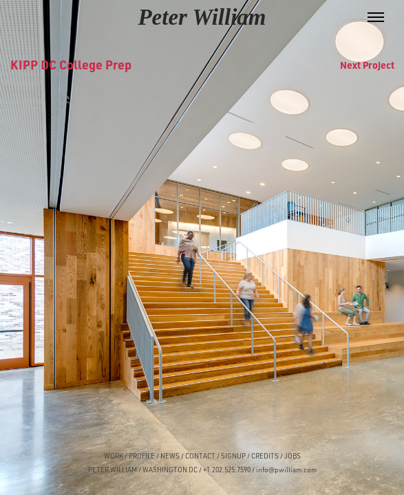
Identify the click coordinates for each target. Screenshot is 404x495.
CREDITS (264, 456)
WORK (113, 456)
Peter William (202, 17)
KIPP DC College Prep (70, 64)
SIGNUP (233, 456)
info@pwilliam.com (286, 469)
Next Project (367, 64)
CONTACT (200, 456)
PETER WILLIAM (112, 469)
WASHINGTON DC (170, 469)
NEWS (170, 456)
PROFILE (142, 456)
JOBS (292, 456)
